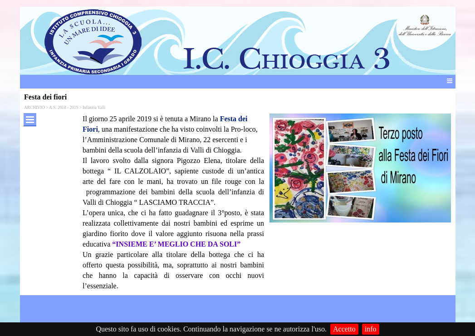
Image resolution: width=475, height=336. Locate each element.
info (371, 329)
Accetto (344, 329)
